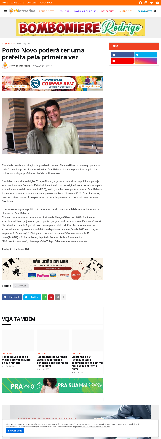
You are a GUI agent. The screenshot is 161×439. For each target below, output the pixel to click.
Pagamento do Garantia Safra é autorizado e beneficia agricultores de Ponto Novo (52, 361)
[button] (5, 11)
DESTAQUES (23, 43)
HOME (5, 2)
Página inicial (8, 43)
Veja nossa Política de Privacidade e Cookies (91, 426)
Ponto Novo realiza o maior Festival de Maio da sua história (16, 359)
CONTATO (32, 2)
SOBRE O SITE (17, 2)
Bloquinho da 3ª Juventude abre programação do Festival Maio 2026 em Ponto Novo (87, 362)
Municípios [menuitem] (125, 11)
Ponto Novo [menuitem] (46, 11)
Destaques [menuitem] (107, 11)
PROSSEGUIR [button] (15, 430)
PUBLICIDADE (46, 2)
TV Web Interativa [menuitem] (50, 22)
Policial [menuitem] (64, 11)
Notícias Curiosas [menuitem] (85, 11)
